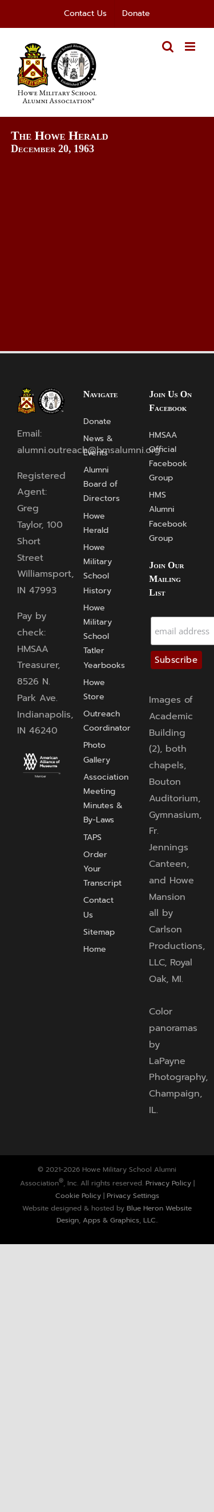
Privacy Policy (168, 1183)
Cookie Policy (78, 1196)
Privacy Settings (133, 1196)
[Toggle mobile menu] (191, 46)
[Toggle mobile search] (167, 46)
